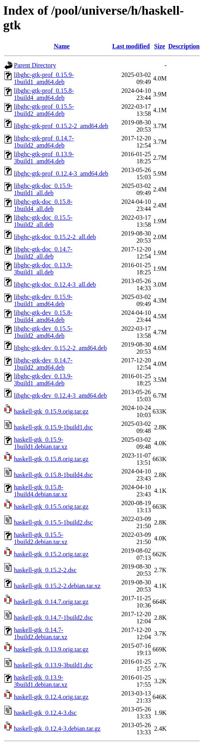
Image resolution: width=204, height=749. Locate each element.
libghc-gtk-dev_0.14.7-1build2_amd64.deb (43, 364)
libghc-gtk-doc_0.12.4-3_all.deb (55, 284)
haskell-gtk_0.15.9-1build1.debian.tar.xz (40, 443)
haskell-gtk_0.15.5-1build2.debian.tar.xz (40, 538)
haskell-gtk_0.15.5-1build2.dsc (53, 522)
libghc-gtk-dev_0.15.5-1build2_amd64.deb (43, 332)
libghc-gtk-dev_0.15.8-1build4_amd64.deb (43, 316)
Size (159, 46)
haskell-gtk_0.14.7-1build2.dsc (53, 617)
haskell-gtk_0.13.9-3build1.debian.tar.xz (40, 681)
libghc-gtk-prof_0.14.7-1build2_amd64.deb (44, 142)
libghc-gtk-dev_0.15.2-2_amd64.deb (60, 348)
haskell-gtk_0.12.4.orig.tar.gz (51, 696)
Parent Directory (35, 65)
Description (184, 46)
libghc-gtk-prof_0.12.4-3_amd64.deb (61, 173)
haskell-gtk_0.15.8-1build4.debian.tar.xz (40, 491)
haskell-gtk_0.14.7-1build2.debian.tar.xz (40, 633)
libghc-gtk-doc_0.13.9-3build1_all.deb (43, 269)
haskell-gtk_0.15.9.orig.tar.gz (51, 411)
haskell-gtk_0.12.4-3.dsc (45, 712)
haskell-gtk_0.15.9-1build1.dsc (53, 427)
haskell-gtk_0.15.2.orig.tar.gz (51, 554)
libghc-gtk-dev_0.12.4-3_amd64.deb (60, 395)
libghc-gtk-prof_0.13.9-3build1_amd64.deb (44, 158)
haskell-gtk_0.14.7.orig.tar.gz (51, 601)
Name (61, 46)
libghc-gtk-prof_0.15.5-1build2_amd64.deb (44, 110)
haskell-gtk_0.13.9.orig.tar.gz (51, 649)
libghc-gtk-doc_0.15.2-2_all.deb (55, 237)
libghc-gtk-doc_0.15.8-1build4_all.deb (43, 205)
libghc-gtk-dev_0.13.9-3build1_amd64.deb (43, 380)
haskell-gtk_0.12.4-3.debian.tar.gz (57, 728)
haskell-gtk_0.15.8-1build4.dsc (53, 474)
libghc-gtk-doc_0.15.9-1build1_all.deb (43, 189)
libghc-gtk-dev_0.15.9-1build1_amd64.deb (43, 300)
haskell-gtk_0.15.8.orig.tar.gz (51, 459)
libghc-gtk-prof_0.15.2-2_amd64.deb (61, 126)
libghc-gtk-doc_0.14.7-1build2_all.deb (43, 253)
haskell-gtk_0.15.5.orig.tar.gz (51, 506)
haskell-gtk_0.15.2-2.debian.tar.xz (57, 585)
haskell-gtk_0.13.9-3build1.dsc (53, 665)
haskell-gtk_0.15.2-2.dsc (45, 570)
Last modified (131, 46)
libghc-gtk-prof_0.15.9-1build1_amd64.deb (44, 78)
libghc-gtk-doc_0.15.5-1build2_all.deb (43, 221)
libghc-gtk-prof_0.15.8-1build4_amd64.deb (44, 94)
